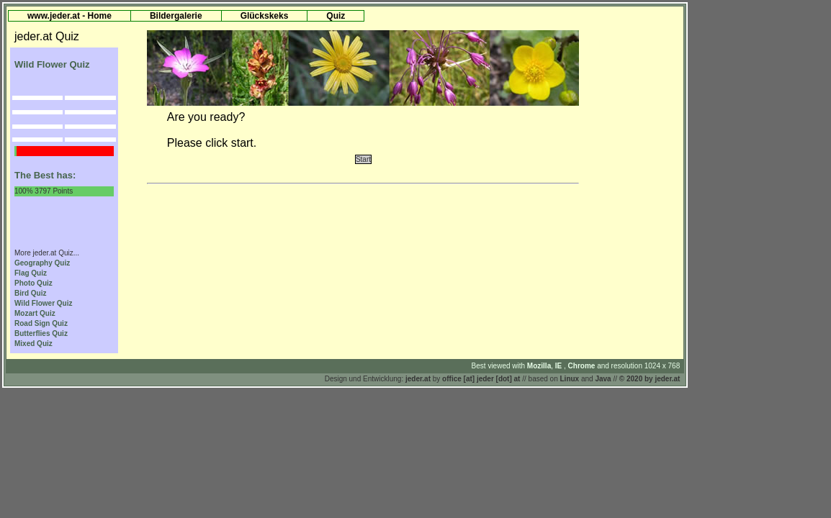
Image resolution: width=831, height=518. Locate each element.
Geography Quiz (42, 263)
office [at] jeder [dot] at (481, 379)
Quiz (335, 16)
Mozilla (539, 366)
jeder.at (418, 379)
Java (603, 379)
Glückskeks (265, 16)
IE (559, 366)
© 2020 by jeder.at (649, 379)
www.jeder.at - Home (69, 16)
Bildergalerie (176, 16)
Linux (570, 379)
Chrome (583, 366)
